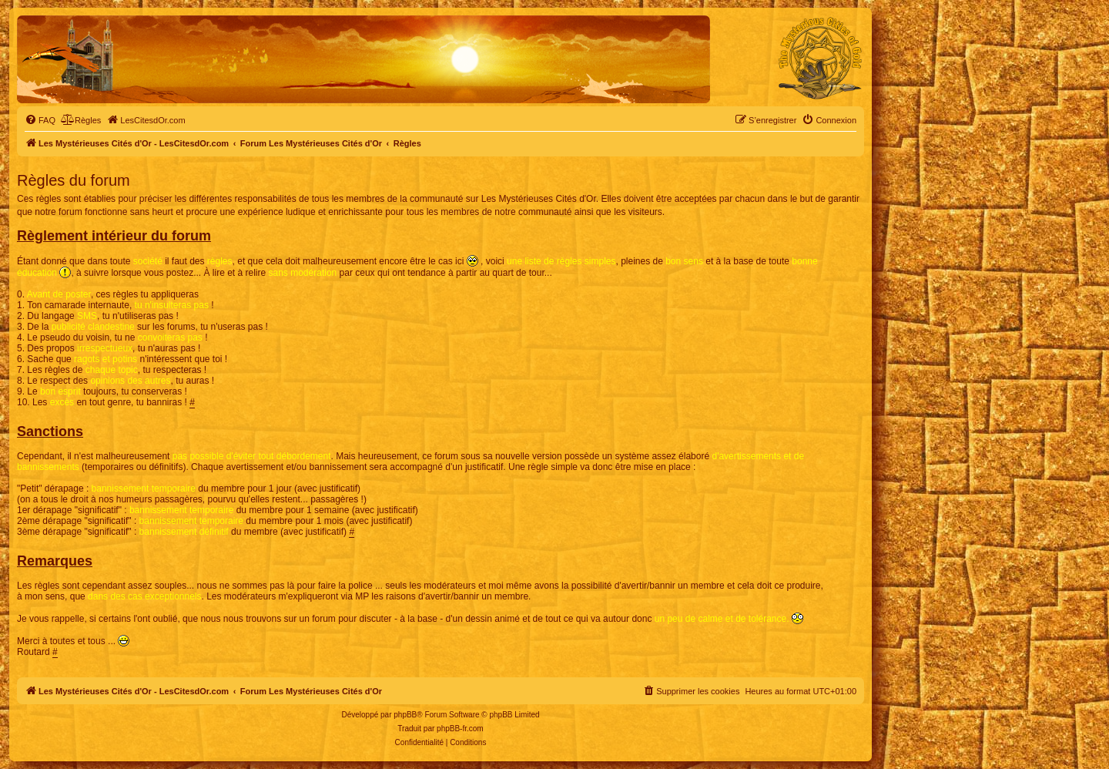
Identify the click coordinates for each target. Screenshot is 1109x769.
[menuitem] (40, 120)
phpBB (405, 714)
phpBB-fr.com (460, 728)
